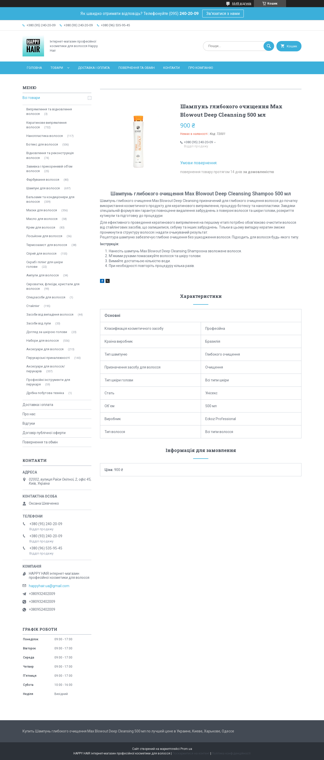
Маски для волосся (41, 210)
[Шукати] (269, 46)
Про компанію (200, 68)
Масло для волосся (41, 219)
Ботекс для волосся (42, 144)
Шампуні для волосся (43, 188)
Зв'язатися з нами (223, 13)
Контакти (171, 68)
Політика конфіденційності (231, 753)
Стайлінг (32, 306)
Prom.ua (186, 749)
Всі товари (31, 98)
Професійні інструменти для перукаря (48, 382)
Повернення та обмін (136, 68)
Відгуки (29, 423)
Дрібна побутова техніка (45, 393)
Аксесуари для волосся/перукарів (45, 368)
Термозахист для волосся (46, 245)
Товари (57, 68)
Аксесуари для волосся (45, 349)
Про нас (29, 414)
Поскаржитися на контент (191, 753)
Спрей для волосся (41, 253)
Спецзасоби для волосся (45, 297)
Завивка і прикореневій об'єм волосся (49, 169)
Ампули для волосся (42, 275)
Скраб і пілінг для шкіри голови (44, 264)
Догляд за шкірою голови (46, 332)
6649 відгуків (241, 3)
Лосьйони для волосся (44, 236)
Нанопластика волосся (44, 136)
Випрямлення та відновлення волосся (49, 111)
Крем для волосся (40, 227)
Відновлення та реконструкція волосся (50, 155)
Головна (34, 68)
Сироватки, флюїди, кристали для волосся (52, 286)
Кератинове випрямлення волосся (46, 125)
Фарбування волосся (42, 179)
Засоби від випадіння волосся (49, 314)
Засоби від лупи (38, 323)
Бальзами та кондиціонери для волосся (50, 199)
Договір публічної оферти (44, 433)
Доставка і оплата (94, 68)
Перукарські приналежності (48, 358)
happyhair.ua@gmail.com (49, 586)
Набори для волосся (42, 340)
